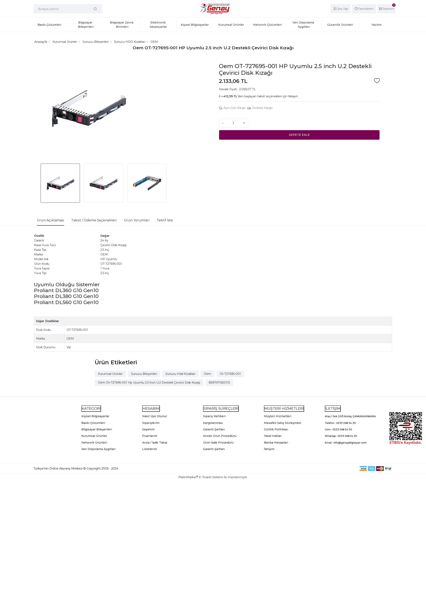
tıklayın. (293, 96)
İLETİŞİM (332, 408)
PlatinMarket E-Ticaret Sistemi (200, 477)
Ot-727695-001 (230, 374)
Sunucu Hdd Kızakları (180, 374)
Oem (207, 374)
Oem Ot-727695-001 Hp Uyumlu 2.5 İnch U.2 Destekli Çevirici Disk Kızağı (149, 382)
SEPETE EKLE (299, 135)
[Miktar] (233, 123)
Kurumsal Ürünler (110, 374)
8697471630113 (219, 382)
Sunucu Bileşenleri (144, 374)
